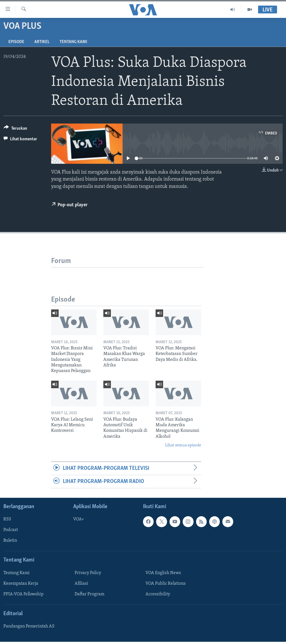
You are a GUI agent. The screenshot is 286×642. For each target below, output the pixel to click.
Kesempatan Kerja (20, 583)
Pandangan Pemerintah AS (28, 626)
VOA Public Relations (166, 583)
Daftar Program (89, 594)
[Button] (15, 129)
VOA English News (163, 573)
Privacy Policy (88, 573)
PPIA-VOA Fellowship (23, 594)
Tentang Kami (73, 42)
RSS (7, 519)
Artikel (41, 42)
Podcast (10, 530)
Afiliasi (81, 583)
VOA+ (78, 519)
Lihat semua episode (183, 445)
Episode (16, 42)
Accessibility (158, 594)
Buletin (10, 541)
